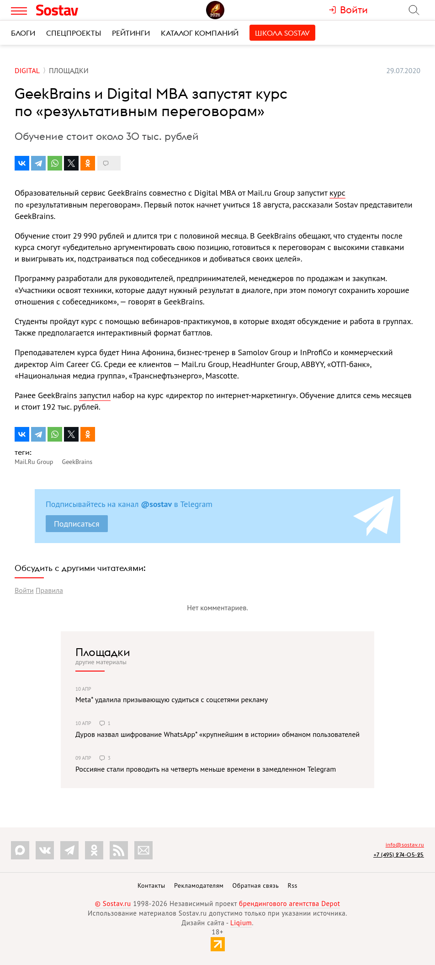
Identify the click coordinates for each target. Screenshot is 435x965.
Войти (24, 590)
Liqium (241, 922)
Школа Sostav (282, 32)
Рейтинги (131, 32)
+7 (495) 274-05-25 (398, 854)
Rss (292, 885)
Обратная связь (256, 885)
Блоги (23, 32)
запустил (95, 395)
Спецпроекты (73, 32)
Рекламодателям (198, 885)
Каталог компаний (200, 32)
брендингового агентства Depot (289, 903)
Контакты (151, 885)
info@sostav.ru (405, 844)
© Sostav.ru (113, 903)
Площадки (102, 652)
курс (337, 192)
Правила (49, 590)
